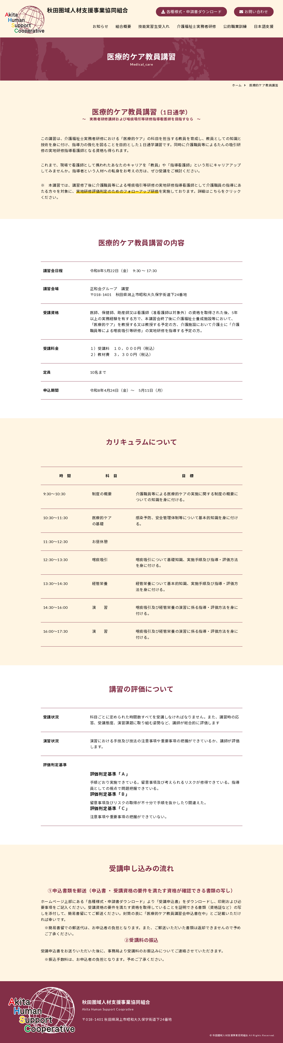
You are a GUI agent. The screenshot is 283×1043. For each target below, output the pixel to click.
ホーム (237, 85)
